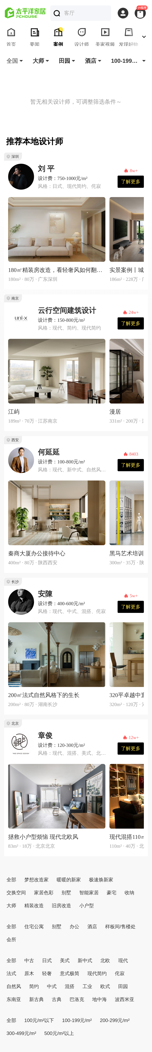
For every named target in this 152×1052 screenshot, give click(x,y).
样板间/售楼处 (120, 926)
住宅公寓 (34, 926)
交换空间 (16, 892)
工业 (87, 986)
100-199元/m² (77, 1020)
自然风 (13, 986)
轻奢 (47, 973)
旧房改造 (61, 905)
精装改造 (34, 905)
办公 (74, 926)
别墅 (66, 892)
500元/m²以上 (59, 1033)
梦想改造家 (36, 879)
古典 (56, 999)
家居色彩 (43, 892)
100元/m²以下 (39, 1020)
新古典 (36, 999)
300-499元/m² (21, 1033)
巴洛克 (77, 999)
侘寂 (120, 973)
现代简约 (97, 973)
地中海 (99, 999)
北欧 (105, 960)
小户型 (86, 905)
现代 (123, 960)
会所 (11, 939)
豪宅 (111, 892)
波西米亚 (124, 999)
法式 (11, 973)
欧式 (105, 986)
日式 (47, 960)
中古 (29, 960)
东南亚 (13, 999)
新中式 (85, 960)
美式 (65, 960)
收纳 (129, 892)
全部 (11, 879)
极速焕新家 (101, 879)
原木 (29, 973)
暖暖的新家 (69, 879)
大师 (11, 905)
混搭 (69, 986)
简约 (34, 986)
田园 (123, 986)
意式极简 (69, 973)
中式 (52, 986)
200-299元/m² (115, 1020)
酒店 (92, 926)
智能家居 (89, 892)
